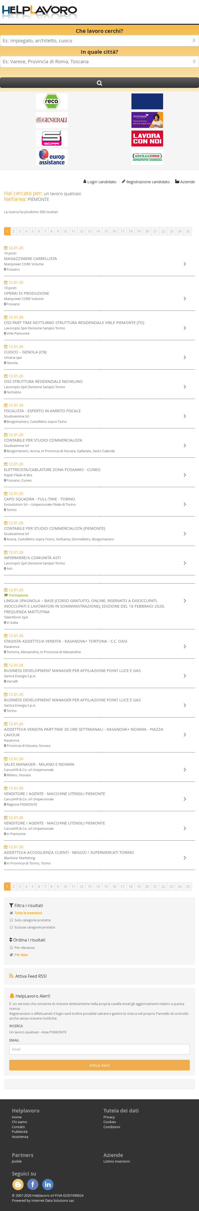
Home (17, 1117)
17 (122, 231)
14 (98, 231)
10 (65, 231)
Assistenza (20, 1136)
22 (163, 231)
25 (188, 231)
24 (180, 231)
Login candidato (101, 181)
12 (81, 231)
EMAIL (14, 1040)
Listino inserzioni (116, 1161)
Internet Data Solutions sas (52, 1200)
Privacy (109, 1117)
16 (114, 231)
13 (90, 231)
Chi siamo (19, 1121)
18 (130, 231)
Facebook (33, 1184)
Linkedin (48, 1184)
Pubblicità (19, 1131)
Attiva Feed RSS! (28, 976)
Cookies (109, 1121)
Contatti (18, 1126)
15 (106, 231)
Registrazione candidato (148, 181)
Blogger (17, 1184)
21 (155, 231)
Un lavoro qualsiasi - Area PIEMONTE (38, 1032)
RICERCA (16, 1026)
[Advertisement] (137, 13)
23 (171, 231)
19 (139, 231)
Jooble (17, 1161)
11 (73, 231)
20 (147, 231)
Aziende (187, 181)
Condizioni (111, 1126)
